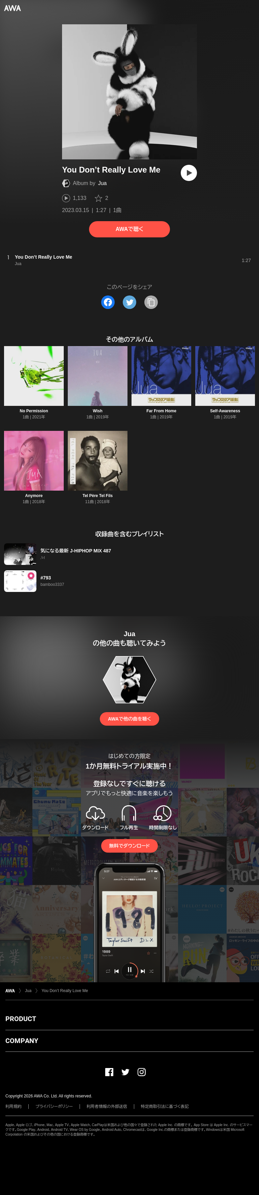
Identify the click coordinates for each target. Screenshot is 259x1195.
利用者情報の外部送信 (107, 1106)
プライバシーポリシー (54, 1106)
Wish (98, 411)
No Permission (34, 411)
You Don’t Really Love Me (64, 990)
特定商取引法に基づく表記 (165, 1106)
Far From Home (161, 411)
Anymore (33, 495)
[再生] (189, 173)
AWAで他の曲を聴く (129, 719)
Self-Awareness (225, 411)
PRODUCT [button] (20, 1019)
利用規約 (13, 1106)
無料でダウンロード (129, 846)
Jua (102, 183)
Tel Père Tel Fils (98, 495)
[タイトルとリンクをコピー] (151, 302)
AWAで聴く (129, 229)
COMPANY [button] (21, 1041)
